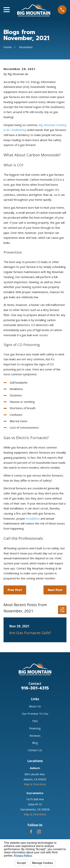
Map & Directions (35, 784)
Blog (35, 743)
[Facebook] (31, 832)
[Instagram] (39, 832)
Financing (35, 728)
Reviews (35, 735)
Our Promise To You (35, 713)
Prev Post (15, 590)
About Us (35, 706)
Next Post (55, 590)
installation (33, 518)
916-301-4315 (35, 688)
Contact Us (35, 750)
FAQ (35, 721)
